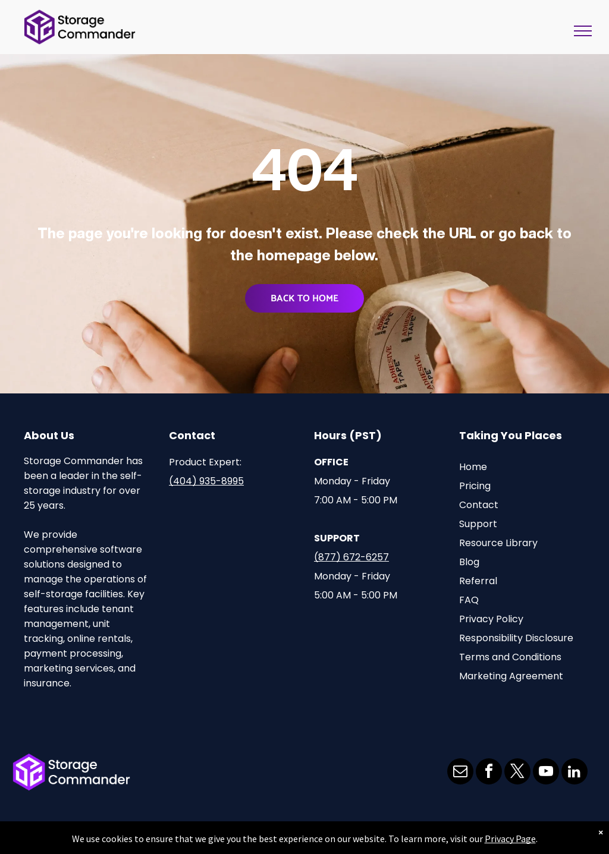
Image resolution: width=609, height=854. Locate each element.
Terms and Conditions (510, 657)
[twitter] (517, 772)
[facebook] (489, 772)
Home (473, 467)
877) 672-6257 (353, 557)
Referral (478, 581)
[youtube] (546, 772)
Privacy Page (510, 838)
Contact (478, 505)
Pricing (475, 486)
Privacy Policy (491, 619)
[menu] (582, 30)
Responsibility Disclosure (516, 638)
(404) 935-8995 (206, 481)
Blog (469, 562)
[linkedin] (574, 772)
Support (478, 524)
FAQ (469, 600)
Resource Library (498, 543)
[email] (460, 772)
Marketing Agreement (511, 676)
